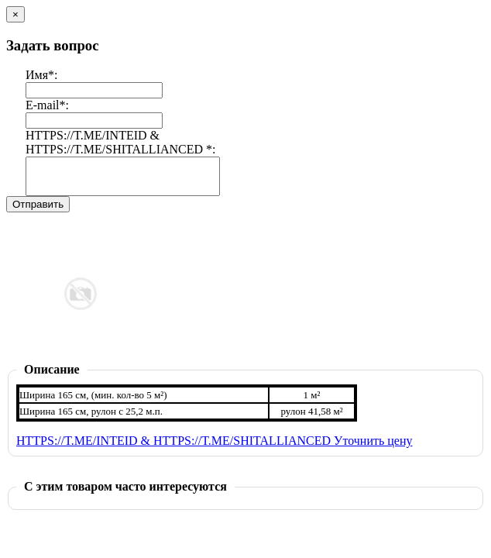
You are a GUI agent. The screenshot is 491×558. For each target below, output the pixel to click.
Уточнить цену (373, 447)
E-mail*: (47, 105)
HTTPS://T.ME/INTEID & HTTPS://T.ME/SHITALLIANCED (175, 447)
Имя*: (41, 74)
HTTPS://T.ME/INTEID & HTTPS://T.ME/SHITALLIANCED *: (121, 142)
